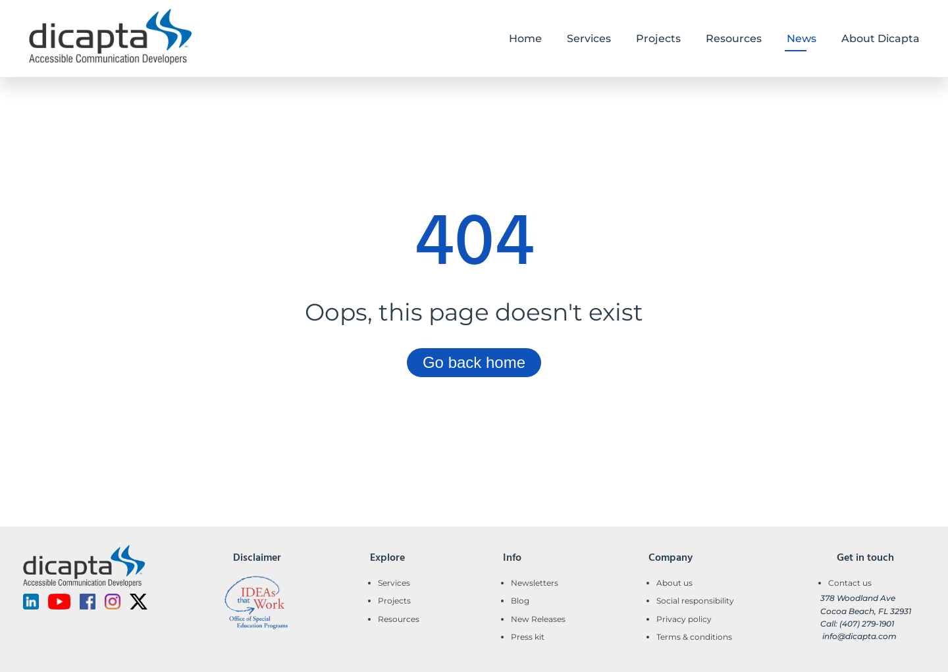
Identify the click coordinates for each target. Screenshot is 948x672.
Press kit (527, 637)
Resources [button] (734, 38)
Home (525, 38)
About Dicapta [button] (880, 38)
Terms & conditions (694, 637)
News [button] (801, 38)
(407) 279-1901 (866, 624)
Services (394, 583)
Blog (520, 601)
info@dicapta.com (859, 636)
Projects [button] (658, 38)
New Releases (538, 619)
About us (674, 583)
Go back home (474, 362)
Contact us (850, 583)
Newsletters (534, 583)
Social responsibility (695, 601)
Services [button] (589, 38)
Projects (394, 601)
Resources (398, 619)
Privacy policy (684, 619)
